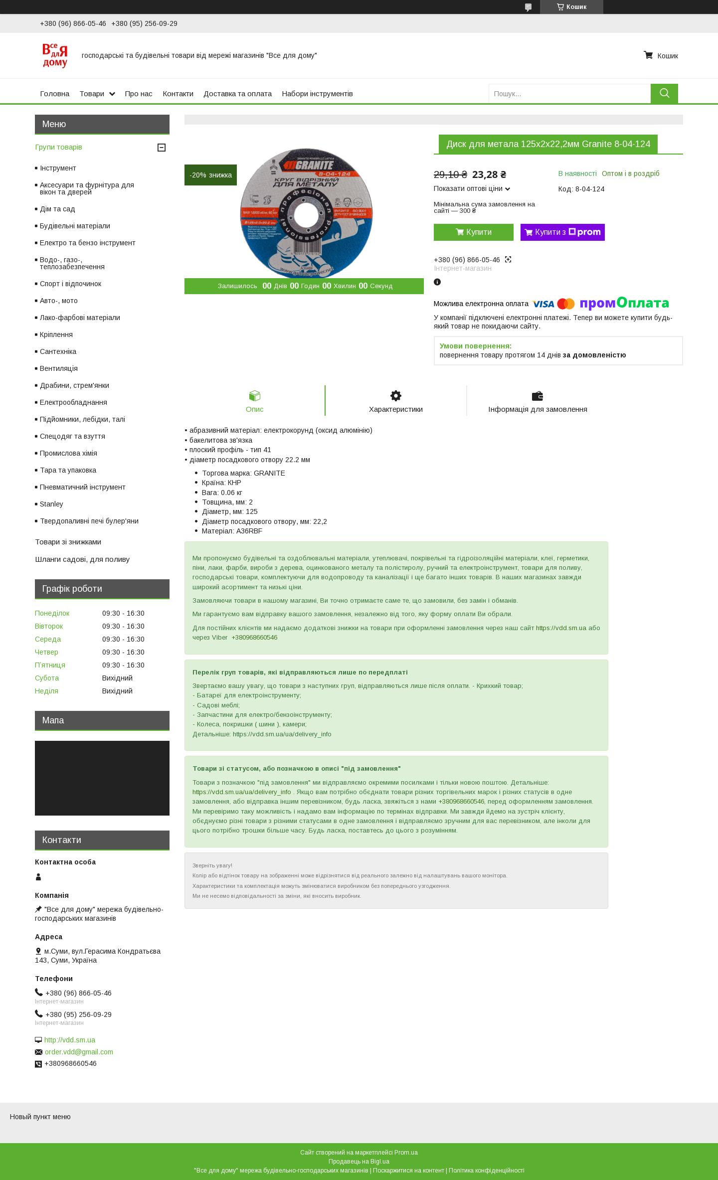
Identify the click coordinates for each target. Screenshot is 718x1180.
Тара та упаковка (68, 470)
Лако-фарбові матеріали (80, 318)
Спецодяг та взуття (72, 436)
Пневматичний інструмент (83, 487)
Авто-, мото (59, 301)
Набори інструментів (317, 93)
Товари (91, 93)
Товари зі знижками (68, 541)
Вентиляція (59, 368)
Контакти (178, 93)
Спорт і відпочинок (70, 284)
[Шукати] (664, 93)
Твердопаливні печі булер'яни (89, 521)
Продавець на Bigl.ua (359, 1161)
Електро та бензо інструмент (88, 243)
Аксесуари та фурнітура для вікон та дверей (87, 188)
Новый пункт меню (40, 1117)
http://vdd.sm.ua (69, 1040)
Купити (479, 232)
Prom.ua (406, 1152)
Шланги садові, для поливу (82, 559)
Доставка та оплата (237, 93)
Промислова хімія (68, 453)
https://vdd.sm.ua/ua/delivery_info (241, 792)
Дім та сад (57, 209)
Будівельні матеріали (75, 226)
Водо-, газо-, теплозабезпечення (72, 263)
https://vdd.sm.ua (561, 628)
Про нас (139, 93)
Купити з (568, 232)
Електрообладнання (73, 402)
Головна (54, 93)
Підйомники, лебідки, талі (82, 419)
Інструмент (58, 168)
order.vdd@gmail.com (79, 1052)
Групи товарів (58, 147)
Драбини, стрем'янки (74, 385)
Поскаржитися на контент (408, 1170)
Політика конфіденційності (487, 1170)
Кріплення (56, 334)
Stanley (51, 504)
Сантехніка (58, 351)
